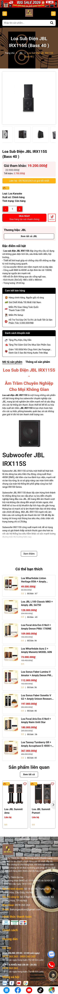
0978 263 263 (22, 905)
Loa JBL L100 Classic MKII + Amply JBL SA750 (37, 603)
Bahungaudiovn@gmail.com (25, 909)
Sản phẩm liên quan (29, 767)
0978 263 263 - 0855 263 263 (18, 956)
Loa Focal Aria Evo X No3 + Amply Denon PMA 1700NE (36, 627)
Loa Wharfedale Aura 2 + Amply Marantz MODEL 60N (36, 650)
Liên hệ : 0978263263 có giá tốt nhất (29, 180)
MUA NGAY (24, 217)
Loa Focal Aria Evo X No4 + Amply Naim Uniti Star (36, 720)
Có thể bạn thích (29, 569)
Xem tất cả (29, 774)
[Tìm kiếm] (52, 23)
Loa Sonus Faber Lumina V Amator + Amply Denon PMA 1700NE (37, 673)
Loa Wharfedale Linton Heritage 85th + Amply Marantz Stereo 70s (33, 580)
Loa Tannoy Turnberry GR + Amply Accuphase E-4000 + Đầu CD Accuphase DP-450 (36, 744)
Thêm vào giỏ (51, 219)
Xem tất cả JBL (29, 236)
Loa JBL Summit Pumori (41, 811)
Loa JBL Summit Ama (13, 811)
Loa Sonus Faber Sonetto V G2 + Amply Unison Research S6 (37, 697)
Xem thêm (29, 553)
